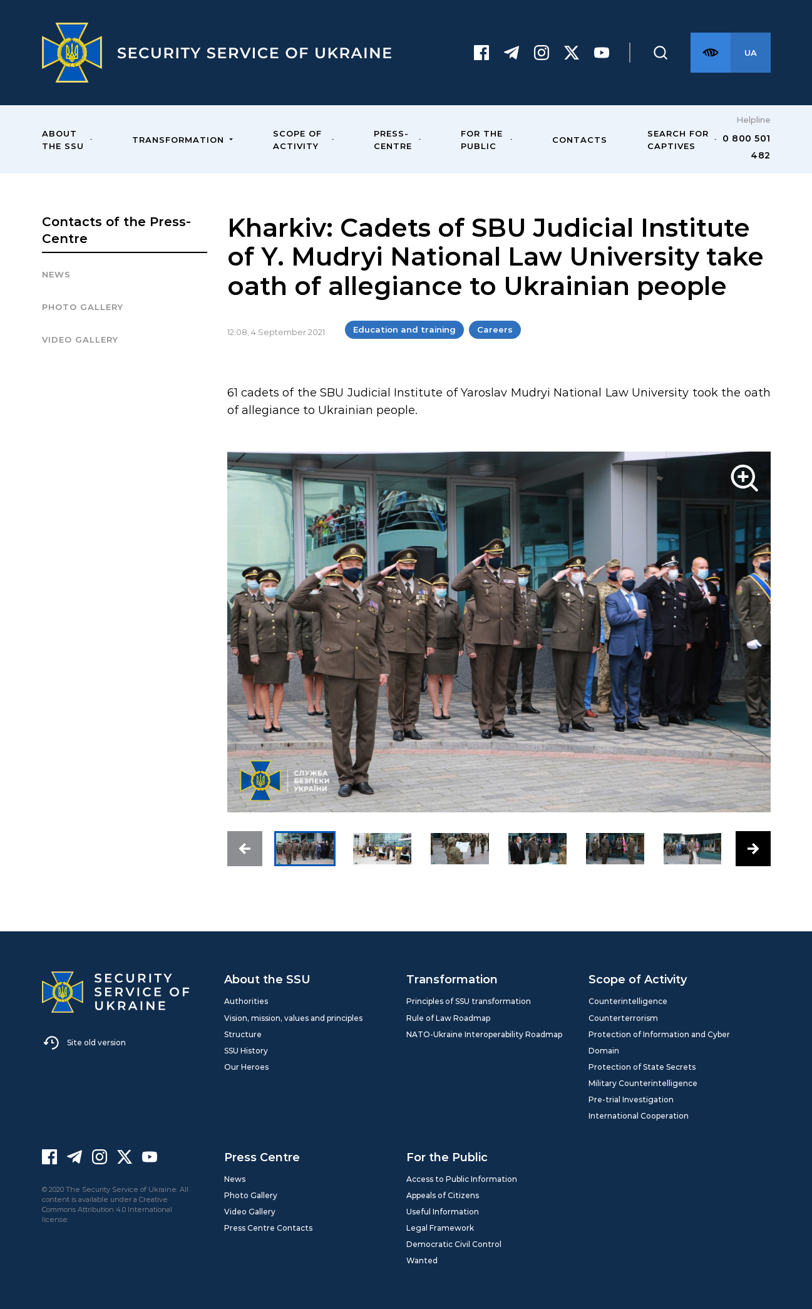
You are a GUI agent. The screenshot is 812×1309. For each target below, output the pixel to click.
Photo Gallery (250, 1195)
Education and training (404, 329)
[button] (244, 848)
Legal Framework (440, 1228)
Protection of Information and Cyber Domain (659, 1042)
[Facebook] (481, 52)
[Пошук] (660, 53)
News (56, 274)
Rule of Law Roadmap (448, 1018)
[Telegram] (511, 52)
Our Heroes (246, 1067)
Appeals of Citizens (442, 1195)
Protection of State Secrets (642, 1067)
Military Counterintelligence (642, 1083)
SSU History (246, 1050)
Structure (243, 1034)
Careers (495, 329)
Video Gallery (80, 339)
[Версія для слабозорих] (711, 53)
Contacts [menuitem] (579, 140)
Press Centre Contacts (268, 1228)
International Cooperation (638, 1115)
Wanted (422, 1260)
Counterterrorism (623, 1018)
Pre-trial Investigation (631, 1099)
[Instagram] (541, 52)
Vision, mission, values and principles (293, 1018)
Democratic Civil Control (453, 1244)
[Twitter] (571, 52)
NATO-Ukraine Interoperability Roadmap (484, 1034)
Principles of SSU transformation (468, 1001)
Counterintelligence (627, 1001)
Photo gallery (82, 307)
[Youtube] (601, 52)
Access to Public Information (461, 1179)
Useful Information (442, 1211)
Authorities (246, 1001)
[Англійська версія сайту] (751, 53)
